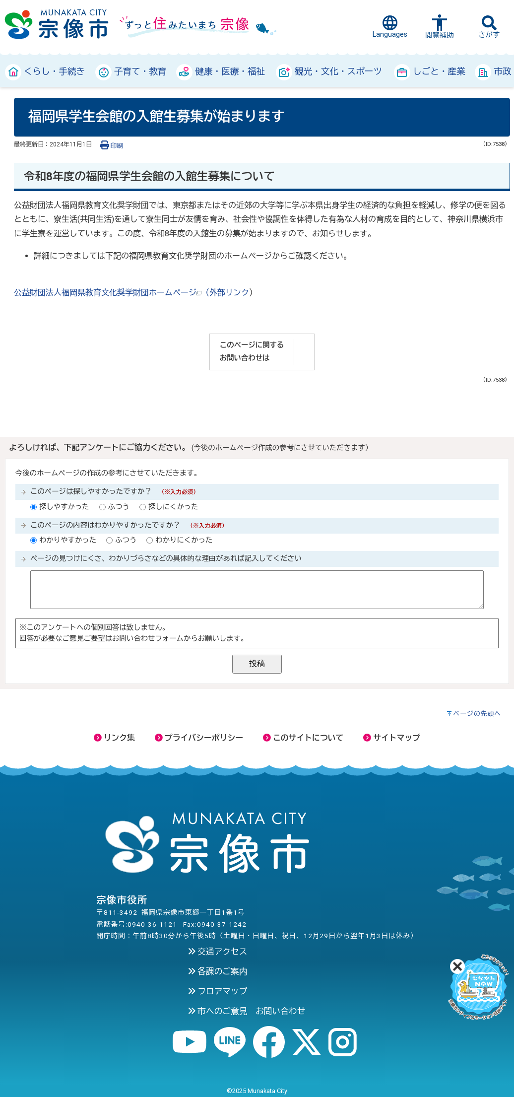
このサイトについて (303, 738)
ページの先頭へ (477, 713)
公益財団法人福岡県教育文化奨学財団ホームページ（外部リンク (131, 292)
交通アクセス (218, 952)
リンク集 (114, 738)
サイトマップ (391, 738)
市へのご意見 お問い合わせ (247, 1011)
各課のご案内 (218, 971)
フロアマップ (218, 991)
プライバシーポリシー (199, 738)
